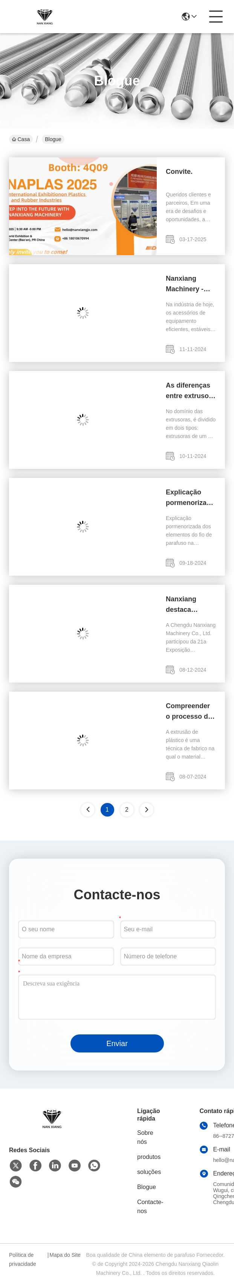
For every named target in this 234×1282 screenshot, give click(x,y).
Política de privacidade (22, 1259)
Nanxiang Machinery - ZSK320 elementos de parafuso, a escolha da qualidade (187, 284)
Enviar (117, 1043)
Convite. (179, 171)
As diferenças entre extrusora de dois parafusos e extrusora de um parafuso (190, 391)
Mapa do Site (65, 1255)
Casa (21, 139)
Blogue (146, 1187)
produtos (149, 1157)
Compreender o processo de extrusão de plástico (189, 712)
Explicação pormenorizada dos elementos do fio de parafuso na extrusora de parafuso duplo (190, 498)
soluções (149, 1172)
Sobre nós (145, 1137)
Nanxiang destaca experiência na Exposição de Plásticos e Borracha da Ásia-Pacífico (189, 605)
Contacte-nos (150, 1206)
